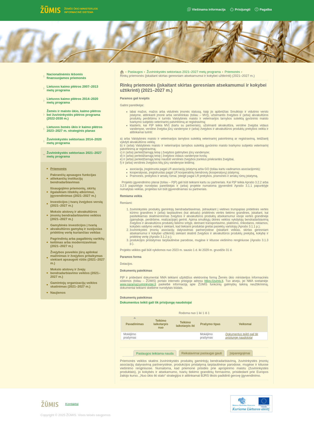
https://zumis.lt (213, 281)
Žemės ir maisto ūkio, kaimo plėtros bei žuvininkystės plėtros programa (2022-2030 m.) (74, 114)
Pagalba (266, 9)
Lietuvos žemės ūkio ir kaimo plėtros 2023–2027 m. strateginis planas (75, 128)
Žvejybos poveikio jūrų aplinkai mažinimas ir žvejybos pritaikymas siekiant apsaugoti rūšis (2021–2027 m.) (77, 257)
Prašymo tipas (210, 324)
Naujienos (57, 292)
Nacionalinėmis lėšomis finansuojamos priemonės (66, 76)
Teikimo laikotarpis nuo (161, 324)
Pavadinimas (135, 324)
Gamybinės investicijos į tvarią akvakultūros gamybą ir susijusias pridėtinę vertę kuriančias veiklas (76, 228)
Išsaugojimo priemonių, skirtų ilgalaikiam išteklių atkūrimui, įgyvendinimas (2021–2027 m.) (73, 192)
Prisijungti (242, 9)
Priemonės (58, 169)
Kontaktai (71, 404)
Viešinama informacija (209, 9)
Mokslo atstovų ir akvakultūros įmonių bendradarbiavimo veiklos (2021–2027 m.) (75, 215)
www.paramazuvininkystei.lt (138, 284)
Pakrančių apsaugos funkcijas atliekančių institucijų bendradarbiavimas (73, 178)
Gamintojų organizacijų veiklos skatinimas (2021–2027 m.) (73, 284)
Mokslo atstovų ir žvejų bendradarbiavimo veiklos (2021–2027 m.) (75, 272)
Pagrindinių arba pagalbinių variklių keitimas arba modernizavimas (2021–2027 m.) (77, 242)
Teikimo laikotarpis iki (185, 324)
